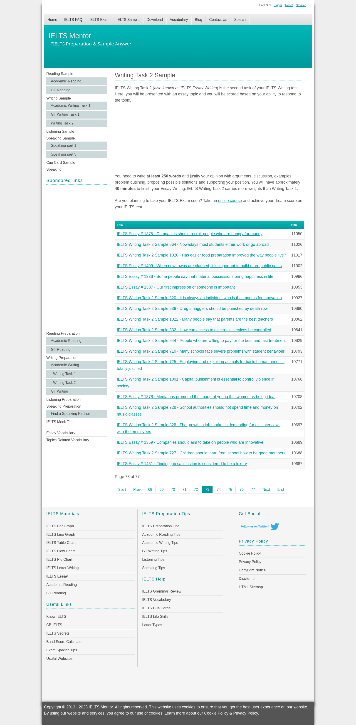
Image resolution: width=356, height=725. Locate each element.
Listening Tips (153, 559)
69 (162, 489)
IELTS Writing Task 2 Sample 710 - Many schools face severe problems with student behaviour (200, 351)
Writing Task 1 (64, 374)
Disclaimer (247, 578)
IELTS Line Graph (60, 534)
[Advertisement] (76, 257)
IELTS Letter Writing (62, 568)
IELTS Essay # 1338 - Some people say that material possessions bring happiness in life (195, 276)
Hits (294, 225)
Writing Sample (58, 98)
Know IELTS (56, 616)
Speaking (54, 169)
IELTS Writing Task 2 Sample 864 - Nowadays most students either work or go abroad (193, 244)
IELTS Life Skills (155, 616)
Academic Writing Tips (160, 543)
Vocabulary (179, 20)
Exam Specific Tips (61, 650)
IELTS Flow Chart (60, 551)
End (280, 489)
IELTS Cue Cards (156, 608)
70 (173, 489)
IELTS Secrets (57, 633)
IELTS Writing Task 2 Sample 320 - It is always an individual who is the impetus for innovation (199, 298)
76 (242, 489)
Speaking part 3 (63, 154)
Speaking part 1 (63, 145)
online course (230, 200)
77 (253, 489)
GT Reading (60, 90)
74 (219, 489)
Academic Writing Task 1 (71, 105)
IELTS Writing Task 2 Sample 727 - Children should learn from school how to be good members (201, 453)
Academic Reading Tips (161, 534)
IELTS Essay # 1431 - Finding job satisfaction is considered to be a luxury (182, 463)
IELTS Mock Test (59, 422)
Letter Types (152, 625)
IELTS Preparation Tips (160, 526)
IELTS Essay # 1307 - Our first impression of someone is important (176, 287)
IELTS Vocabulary (156, 600)
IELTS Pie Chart (59, 559)
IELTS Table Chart (61, 543)
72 (196, 489)
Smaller (301, 5)
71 (185, 489)
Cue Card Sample (60, 162)
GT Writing (59, 391)
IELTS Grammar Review (161, 591)
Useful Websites (59, 658)
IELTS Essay (57, 576)
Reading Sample (59, 74)
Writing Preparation (61, 358)
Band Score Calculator (64, 642)
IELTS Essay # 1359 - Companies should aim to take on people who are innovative (190, 442)
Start (122, 489)
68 (150, 489)
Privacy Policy (250, 562)
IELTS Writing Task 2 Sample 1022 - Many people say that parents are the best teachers (195, 319)
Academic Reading (66, 81)
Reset (289, 5)
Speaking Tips (153, 568)
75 (230, 489)
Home (52, 20)
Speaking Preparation (63, 406)
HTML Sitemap (251, 587)
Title (120, 225)
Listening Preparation (63, 399)
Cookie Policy (250, 553)
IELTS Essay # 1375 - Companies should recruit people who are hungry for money (189, 234)
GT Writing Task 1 (65, 114)
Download (155, 20)
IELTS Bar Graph (60, 526)
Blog (198, 20)
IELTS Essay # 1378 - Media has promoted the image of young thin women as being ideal (196, 396)
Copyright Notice (252, 570)
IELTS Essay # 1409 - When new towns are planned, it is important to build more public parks (199, 266)
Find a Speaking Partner (70, 414)
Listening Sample (60, 131)
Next (266, 489)
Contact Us (218, 20)
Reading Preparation (63, 333)
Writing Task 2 (62, 123)
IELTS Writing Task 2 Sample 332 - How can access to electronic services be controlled (194, 330)
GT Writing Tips (154, 551)
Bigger (278, 5)
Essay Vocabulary (60, 433)
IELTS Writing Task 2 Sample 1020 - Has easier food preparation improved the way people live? (201, 255)
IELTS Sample (128, 20)
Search (240, 20)
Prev (137, 489)
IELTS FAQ (73, 20)
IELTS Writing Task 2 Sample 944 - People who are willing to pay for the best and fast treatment (201, 340)
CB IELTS (54, 625)
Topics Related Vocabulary (67, 440)
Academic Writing (65, 365)
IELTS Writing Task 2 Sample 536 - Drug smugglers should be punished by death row (192, 308)
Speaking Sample (60, 138)
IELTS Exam (99, 20)
